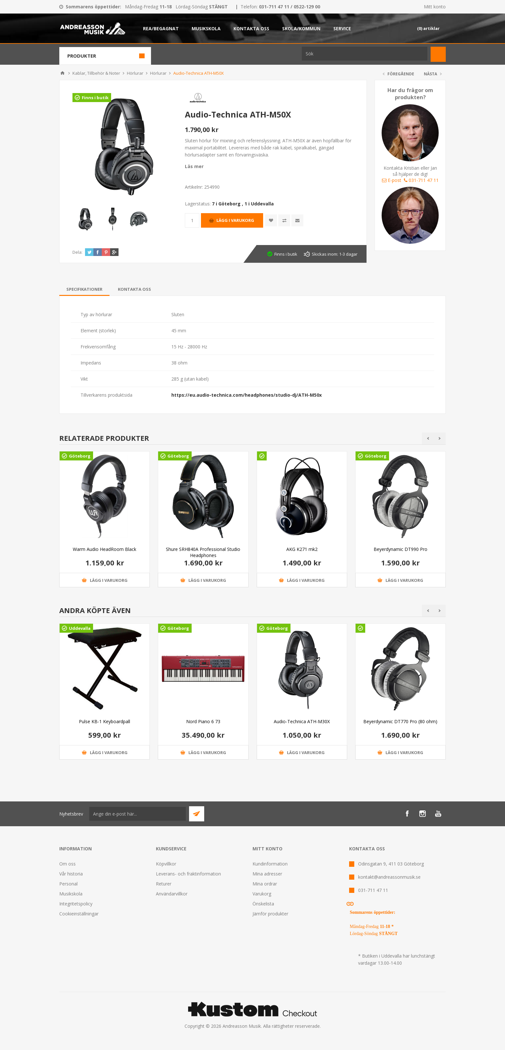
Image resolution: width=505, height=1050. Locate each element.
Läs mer (194, 166)
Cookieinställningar (79, 914)
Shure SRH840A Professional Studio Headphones (203, 552)
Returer (163, 884)
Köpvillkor (166, 864)
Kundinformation (270, 864)
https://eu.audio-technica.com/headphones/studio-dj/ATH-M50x (246, 395)
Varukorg (261, 894)
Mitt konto (435, 7)
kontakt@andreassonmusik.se (389, 877)
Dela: (77, 252)
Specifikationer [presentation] (84, 289)
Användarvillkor (171, 894)
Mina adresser (267, 874)
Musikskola (70, 894)
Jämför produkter (270, 914)
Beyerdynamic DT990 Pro (400, 549)
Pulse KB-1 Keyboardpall (104, 721)
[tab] (84, 289)
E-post (391, 180)
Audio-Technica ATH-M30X (302, 721)
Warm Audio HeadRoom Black (104, 549)
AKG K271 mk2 (302, 549)
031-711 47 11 (421, 180)
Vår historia (71, 874)
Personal (68, 884)
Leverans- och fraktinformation (188, 874)
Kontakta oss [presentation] (134, 289)
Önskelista (263, 904)
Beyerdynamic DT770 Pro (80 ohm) (400, 721)
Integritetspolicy (75, 904)
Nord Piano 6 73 (203, 721)
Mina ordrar (264, 884)
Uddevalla (80, 628)
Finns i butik (95, 97)
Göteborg (80, 456)
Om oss (67, 864)
